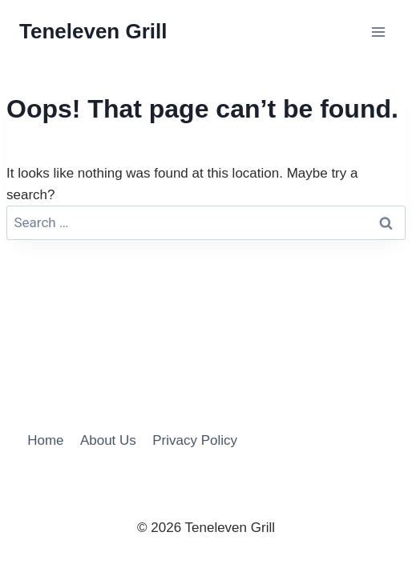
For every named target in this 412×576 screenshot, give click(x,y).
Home (45, 440)
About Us (108, 440)
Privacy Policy (194, 440)
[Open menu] (378, 31)
